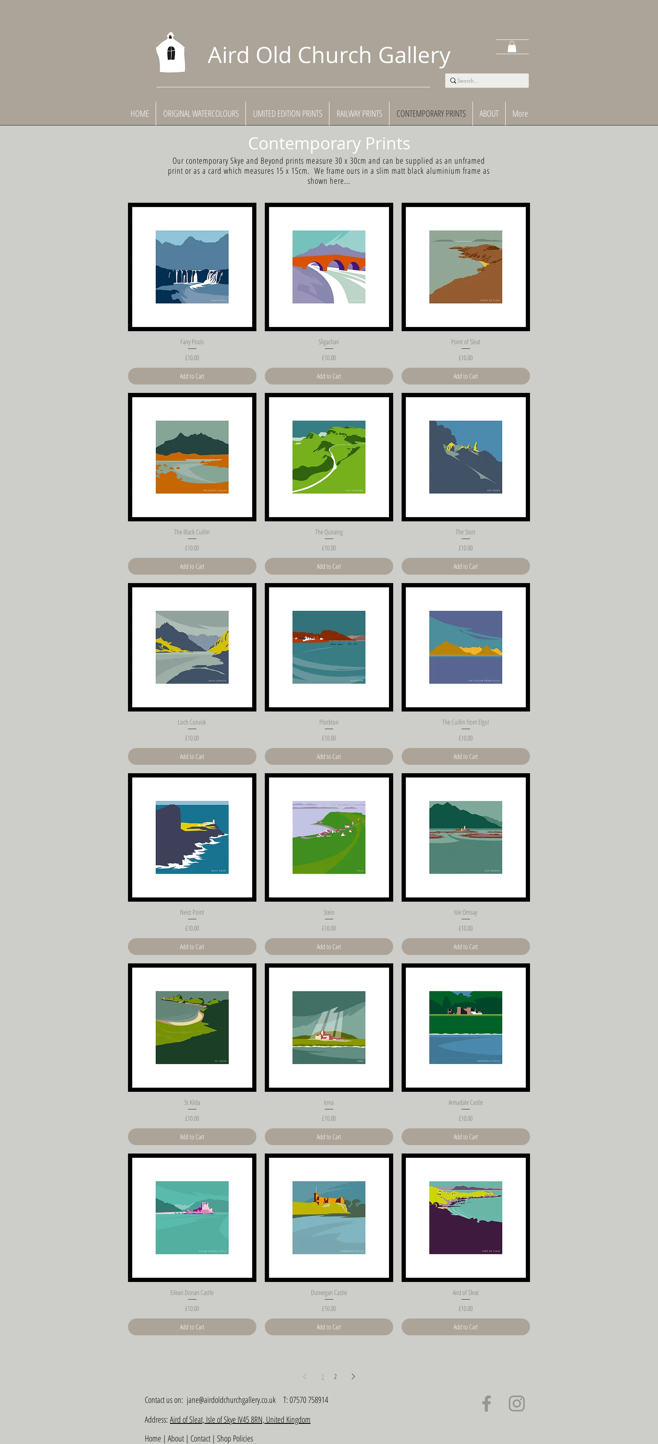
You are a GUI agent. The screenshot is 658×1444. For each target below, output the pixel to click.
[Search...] (484, 80)
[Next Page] (353, 1376)
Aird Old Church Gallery (329, 54)
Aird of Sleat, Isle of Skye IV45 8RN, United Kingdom (240, 1419)
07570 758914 (309, 1399)
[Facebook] (486, 1403)
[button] (512, 46)
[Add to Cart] (192, 376)
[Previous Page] (305, 1376)
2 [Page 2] (335, 1376)
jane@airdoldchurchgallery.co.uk (231, 1399)
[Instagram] (516, 1403)
